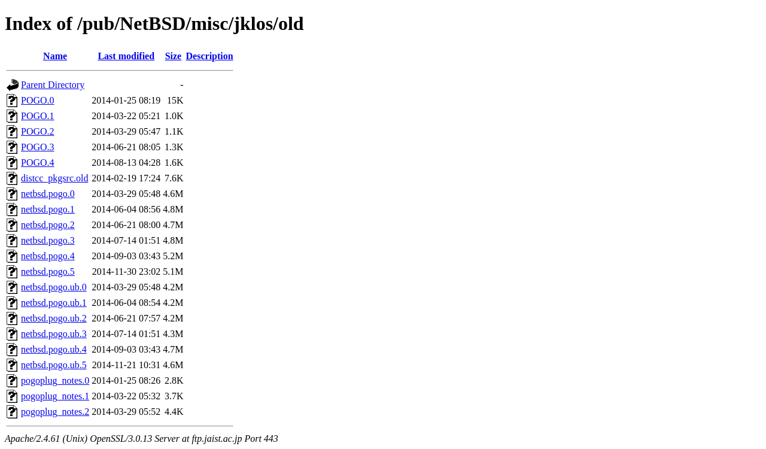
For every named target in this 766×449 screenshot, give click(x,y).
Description (209, 56)
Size (173, 56)
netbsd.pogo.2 (48, 225)
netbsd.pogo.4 (48, 256)
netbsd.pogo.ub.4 (54, 349)
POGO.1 (37, 116)
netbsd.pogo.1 (48, 209)
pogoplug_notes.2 (55, 411)
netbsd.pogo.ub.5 (54, 365)
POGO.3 (37, 147)
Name (55, 56)
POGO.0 (37, 100)
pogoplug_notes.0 (55, 380)
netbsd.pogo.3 (48, 240)
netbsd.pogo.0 (48, 194)
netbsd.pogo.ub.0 (54, 287)
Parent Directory (52, 85)
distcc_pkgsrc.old (54, 178)
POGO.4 (37, 162)
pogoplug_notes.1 (55, 396)
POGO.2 (37, 131)
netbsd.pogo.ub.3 (54, 334)
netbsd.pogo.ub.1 (54, 303)
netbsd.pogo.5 (48, 271)
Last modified (126, 56)
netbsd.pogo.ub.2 (54, 318)
